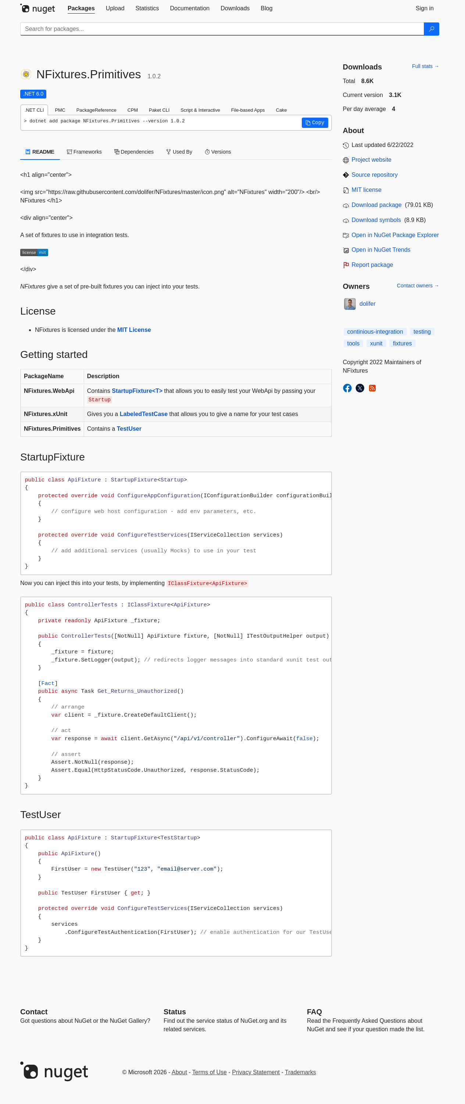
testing (422, 332)
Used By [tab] (179, 151)
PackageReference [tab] (96, 110)
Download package (377, 205)
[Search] (431, 29)
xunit (376, 343)
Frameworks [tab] (84, 151)
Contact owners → (418, 285)
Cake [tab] (281, 110)
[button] (315, 123)
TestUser (129, 429)
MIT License (134, 330)
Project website (372, 160)
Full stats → (425, 66)
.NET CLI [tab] (34, 110)
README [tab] (40, 151)
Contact (33, 1012)
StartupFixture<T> (137, 391)
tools (353, 343)
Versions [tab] (218, 151)
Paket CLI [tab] (159, 110)
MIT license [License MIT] (367, 190)
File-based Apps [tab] (248, 110)
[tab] (81, 8)
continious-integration (375, 332)
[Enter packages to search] (222, 29)
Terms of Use (209, 1072)
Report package (372, 265)
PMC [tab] (60, 110)
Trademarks (300, 1072)
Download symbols (376, 220)
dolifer (368, 304)
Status (175, 1012)
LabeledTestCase (144, 414)
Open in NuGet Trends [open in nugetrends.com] (381, 250)
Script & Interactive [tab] (200, 110)
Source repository (375, 175)
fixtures (402, 343)
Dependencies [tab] (134, 151)
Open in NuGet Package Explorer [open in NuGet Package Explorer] (395, 235)
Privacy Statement (256, 1072)
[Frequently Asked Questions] (314, 1012)
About (179, 1072)
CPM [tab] (133, 110)
